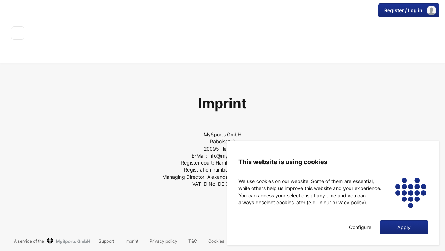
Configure (360, 227)
